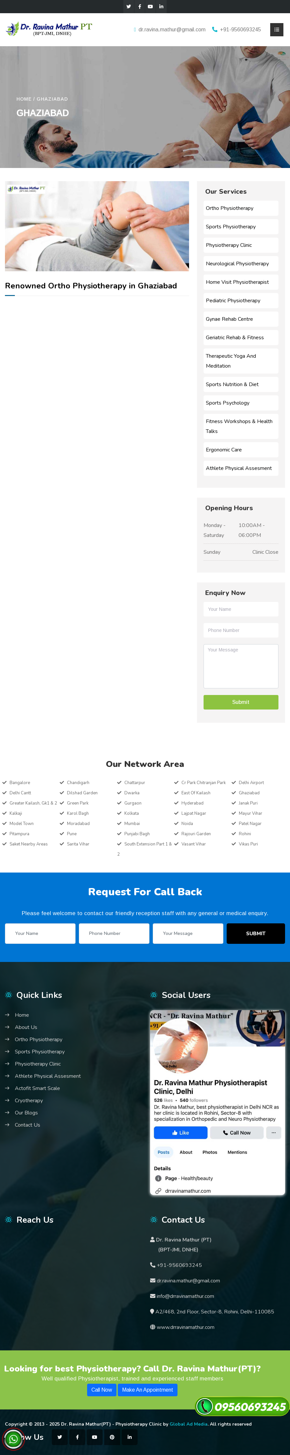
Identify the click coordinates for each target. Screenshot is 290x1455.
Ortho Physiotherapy (229, 208)
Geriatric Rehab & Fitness (235, 337)
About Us (26, 1027)
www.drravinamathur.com (185, 1327)
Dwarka (132, 793)
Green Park (77, 803)
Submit (256, 933)
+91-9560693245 (240, 29)
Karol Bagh (78, 813)
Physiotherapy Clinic (229, 245)
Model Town (22, 824)
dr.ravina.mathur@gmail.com (172, 29)
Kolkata (131, 813)
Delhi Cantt (20, 793)
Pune (72, 834)
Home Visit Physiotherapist (237, 282)
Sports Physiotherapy (231, 226)
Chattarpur (134, 783)
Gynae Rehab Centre (229, 319)
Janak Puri (248, 803)
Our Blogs (26, 1112)
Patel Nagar (250, 824)
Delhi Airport (251, 783)
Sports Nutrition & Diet (232, 384)
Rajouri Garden (196, 834)
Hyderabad (192, 803)
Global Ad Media (189, 1424)
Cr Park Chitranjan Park (203, 783)
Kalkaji (16, 813)
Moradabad (78, 824)
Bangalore (20, 783)
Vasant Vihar (193, 844)
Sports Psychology (227, 403)
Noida (187, 824)
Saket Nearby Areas (29, 844)
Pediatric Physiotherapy (233, 300)
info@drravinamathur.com (184, 1296)
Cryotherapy (29, 1100)
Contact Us (27, 1125)
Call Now (101, 1390)
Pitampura (19, 834)
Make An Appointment (147, 1390)
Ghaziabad (52, 99)
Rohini (245, 834)
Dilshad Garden (82, 793)
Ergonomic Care (224, 449)
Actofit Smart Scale (37, 1088)
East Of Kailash (195, 793)
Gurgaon (133, 803)
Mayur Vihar (250, 813)
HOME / (25, 99)
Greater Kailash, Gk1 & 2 (33, 803)
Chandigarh (78, 783)
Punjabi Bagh (137, 834)
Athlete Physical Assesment (239, 468)
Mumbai (132, 824)
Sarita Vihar (78, 844)
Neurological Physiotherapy (237, 263)
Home (22, 1015)
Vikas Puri (248, 844)
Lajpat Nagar (193, 813)
